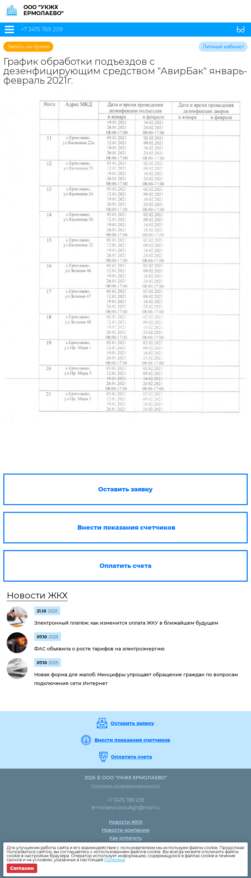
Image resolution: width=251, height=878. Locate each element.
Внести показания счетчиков (132, 740)
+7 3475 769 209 (42, 29)
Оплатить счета (131, 756)
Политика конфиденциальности (125, 785)
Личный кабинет (223, 47)
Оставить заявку (132, 723)
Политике (114, 859)
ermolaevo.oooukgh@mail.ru (125, 807)
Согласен (22, 868)
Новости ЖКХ (37, 595)
